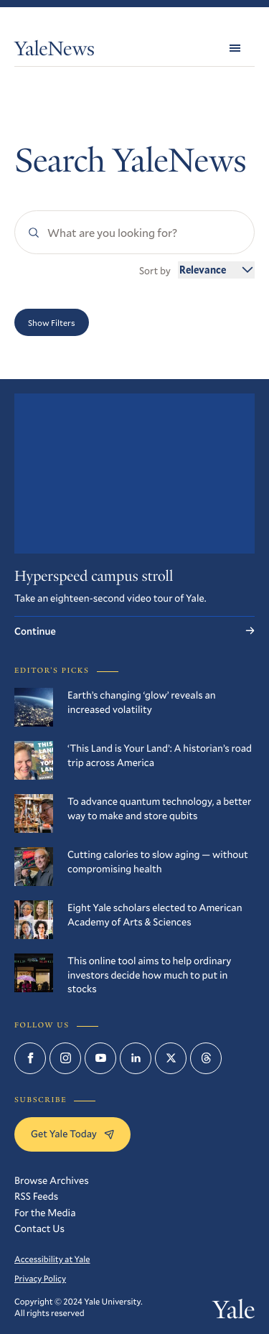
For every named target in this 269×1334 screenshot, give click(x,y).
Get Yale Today (72, 1133)
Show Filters (51, 322)
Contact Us (39, 1228)
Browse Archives (51, 1180)
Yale (233, 1313)
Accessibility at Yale (52, 1259)
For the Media (44, 1212)
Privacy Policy (40, 1278)
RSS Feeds (36, 1196)
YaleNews (54, 51)
